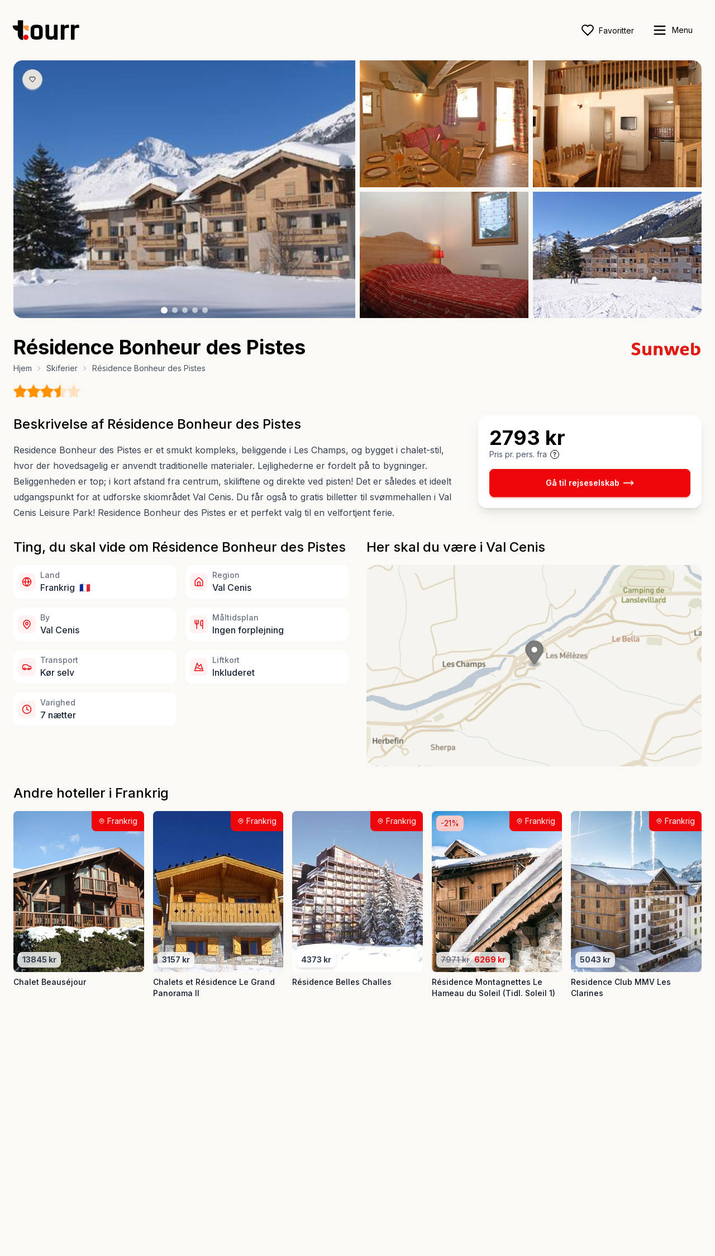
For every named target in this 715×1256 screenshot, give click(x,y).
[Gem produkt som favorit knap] (32, 79)
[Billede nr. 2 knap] (175, 310)
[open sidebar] (672, 30)
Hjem (22, 368)
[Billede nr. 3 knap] (185, 310)
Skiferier (62, 368)
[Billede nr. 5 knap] (205, 310)
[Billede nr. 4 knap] (195, 310)
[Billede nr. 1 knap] (164, 310)
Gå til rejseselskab (590, 483)
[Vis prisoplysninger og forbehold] (554, 454)
